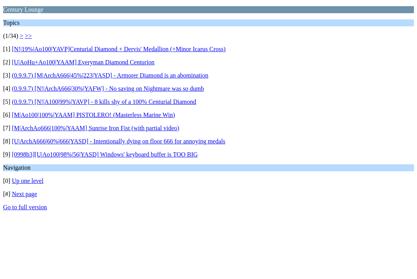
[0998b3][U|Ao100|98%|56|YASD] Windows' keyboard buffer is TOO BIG (105, 154)
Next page (24, 194)
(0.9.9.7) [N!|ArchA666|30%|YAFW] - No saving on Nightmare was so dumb (108, 88)
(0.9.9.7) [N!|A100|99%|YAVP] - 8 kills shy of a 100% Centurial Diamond (104, 101)
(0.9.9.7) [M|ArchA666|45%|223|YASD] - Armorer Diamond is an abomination (110, 75)
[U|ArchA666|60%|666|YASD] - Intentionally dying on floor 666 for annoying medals (119, 141)
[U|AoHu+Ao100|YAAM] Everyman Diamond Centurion (83, 62)
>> (28, 36)
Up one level (28, 180)
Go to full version (25, 207)
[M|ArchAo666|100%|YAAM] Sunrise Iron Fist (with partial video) (95, 128)
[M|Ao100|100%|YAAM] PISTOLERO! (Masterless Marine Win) (93, 115)
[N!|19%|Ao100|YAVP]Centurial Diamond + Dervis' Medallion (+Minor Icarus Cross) (119, 49)
